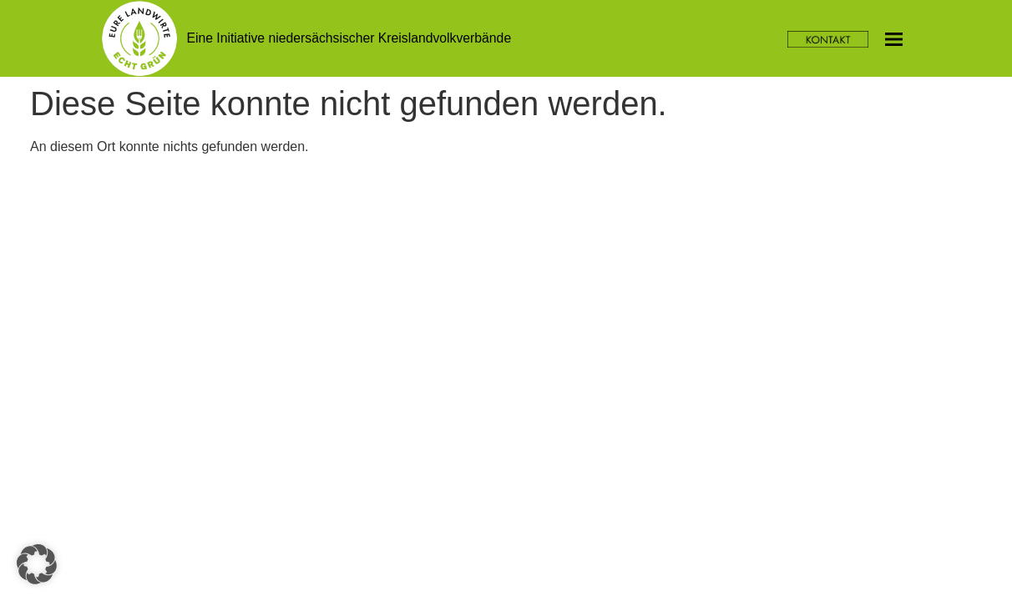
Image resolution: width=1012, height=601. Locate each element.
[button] (36, 564)
